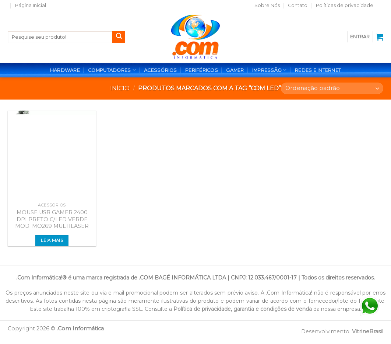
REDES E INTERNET (318, 70)
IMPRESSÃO (269, 69)
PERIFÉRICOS (201, 70)
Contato (297, 5)
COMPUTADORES (112, 69)
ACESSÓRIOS (160, 70)
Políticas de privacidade (344, 5)
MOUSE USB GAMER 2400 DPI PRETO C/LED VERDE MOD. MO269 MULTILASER (52, 219)
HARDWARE (65, 70)
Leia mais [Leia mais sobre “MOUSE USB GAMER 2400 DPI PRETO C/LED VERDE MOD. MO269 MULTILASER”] (52, 240)
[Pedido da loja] (332, 88)
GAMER (235, 70)
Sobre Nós (267, 5)
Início (120, 88)
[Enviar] (119, 37)
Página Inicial (30, 5)
